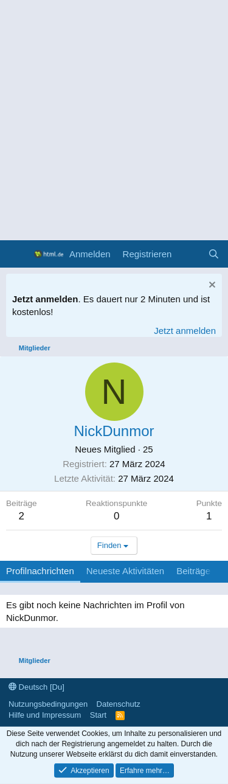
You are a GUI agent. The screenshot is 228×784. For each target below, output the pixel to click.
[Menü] (16, 254)
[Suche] (214, 254)
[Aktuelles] (189, 254)
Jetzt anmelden (185, 330)
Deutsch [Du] (36, 687)
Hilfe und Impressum (45, 715)
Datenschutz (118, 704)
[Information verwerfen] (211, 286)
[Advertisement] (114, 120)
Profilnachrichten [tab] (40, 571)
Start (98, 715)
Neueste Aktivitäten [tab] (125, 571)
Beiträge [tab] (193, 571)
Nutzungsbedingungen (48, 704)
